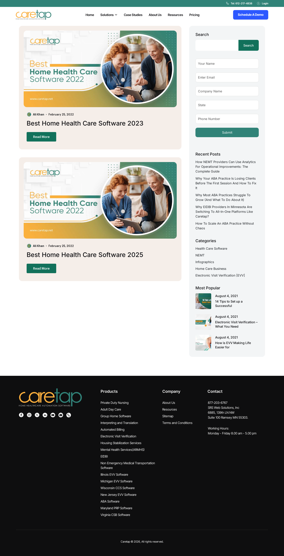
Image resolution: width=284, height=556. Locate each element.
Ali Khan (38, 114)
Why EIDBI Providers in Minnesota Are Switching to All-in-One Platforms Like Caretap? (224, 211)
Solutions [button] (107, 15)
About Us (155, 15)
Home (90, 15)
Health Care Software (211, 248)
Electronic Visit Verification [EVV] (220, 275)
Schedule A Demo (250, 15)
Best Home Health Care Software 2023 (85, 123)
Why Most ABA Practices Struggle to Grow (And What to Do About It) (222, 197)
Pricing (194, 15)
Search (202, 34)
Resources (175, 15)
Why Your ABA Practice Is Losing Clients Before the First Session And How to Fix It (225, 183)
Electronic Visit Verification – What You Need (236, 324)
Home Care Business (210, 269)
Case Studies (133, 15)
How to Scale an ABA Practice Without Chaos (224, 225)
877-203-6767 (217, 403)
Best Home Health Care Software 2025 (85, 255)
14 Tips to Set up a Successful (229, 303)
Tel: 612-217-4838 (239, 3)
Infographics (204, 262)
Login (262, 3)
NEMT (200, 255)
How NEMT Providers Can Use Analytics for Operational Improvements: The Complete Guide (225, 166)
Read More (41, 137)
